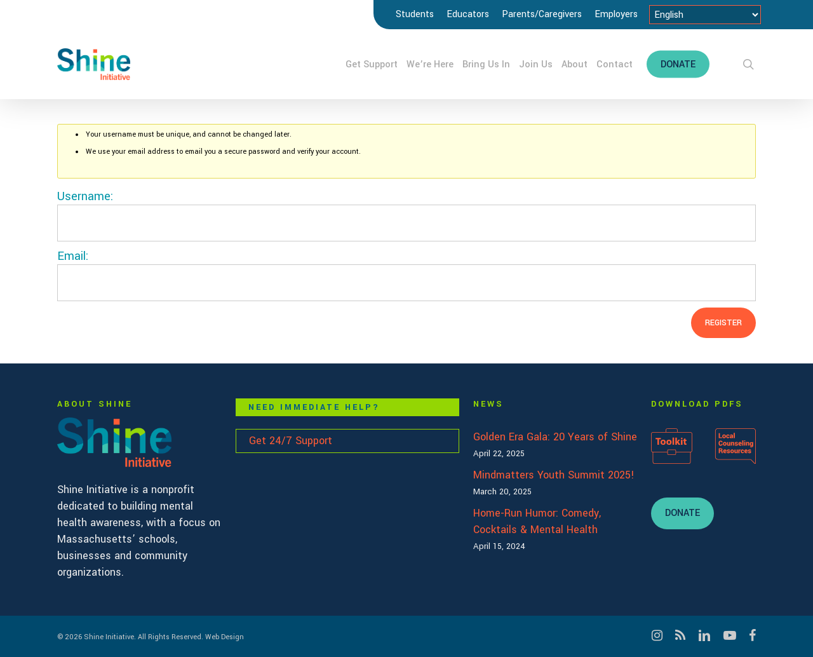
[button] (682, 513)
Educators (468, 14)
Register (723, 322)
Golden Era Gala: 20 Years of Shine (555, 437)
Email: (72, 256)
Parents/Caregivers (542, 14)
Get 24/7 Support (290, 440)
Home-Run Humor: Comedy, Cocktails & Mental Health (537, 521)
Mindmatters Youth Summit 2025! (554, 475)
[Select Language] (705, 14)
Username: (85, 196)
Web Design (224, 637)
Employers (616, 14)
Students (415, 14)
